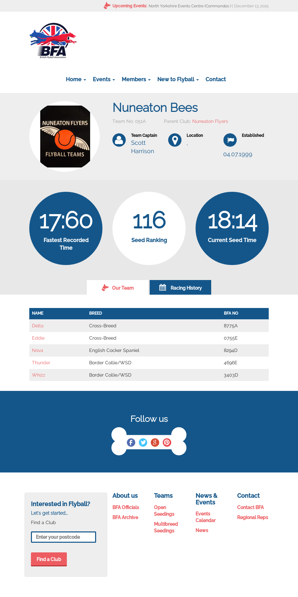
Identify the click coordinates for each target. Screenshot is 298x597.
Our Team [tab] (118, 287)
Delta (38, 325)
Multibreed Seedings (166, 527)
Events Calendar (206, 517)
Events (104, 79)
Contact (216, 79)
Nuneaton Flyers (210, 121)
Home (76, 79)
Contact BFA (250, 507)
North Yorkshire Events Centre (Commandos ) (190, 6)
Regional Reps (252, 517)
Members (136, 79)
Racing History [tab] (180, 287)
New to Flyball (178, 79)
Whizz (38, 375)
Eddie (38, 338)
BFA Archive (125, 517)
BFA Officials (125, 507)
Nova (37, 350)
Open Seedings (164, 511)
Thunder (41, 362)
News (202, 530)
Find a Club (49, 559)
